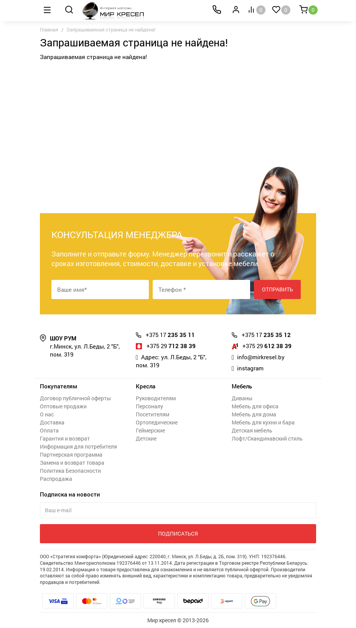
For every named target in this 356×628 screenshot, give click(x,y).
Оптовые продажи (63, 406)
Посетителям (152, 414)
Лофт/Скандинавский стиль (267, 438)
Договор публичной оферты (75, 398)
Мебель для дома (254, 414)
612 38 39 (267, 346)
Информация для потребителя (78, 446)
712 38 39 (171, 346)
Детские (146, 438)
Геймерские (150, 430)
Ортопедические (157, 422)
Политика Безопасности (70, 470)
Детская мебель (252, 430)
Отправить (277, 289)
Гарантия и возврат (65, 438)
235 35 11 (170, 335)
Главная (49, 29)
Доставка (52, 422)
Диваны (242, 398)
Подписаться (178, 533)
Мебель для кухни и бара (263, 422)
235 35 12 (266, 335)
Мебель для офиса (255, 406)
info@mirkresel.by (261, 357)
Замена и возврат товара (72, 462)
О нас (47, 414)
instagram (250, 368)
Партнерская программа (71, 454)
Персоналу (149, 406)
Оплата (49, 430)
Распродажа (56, 478)
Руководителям (156, 398)
